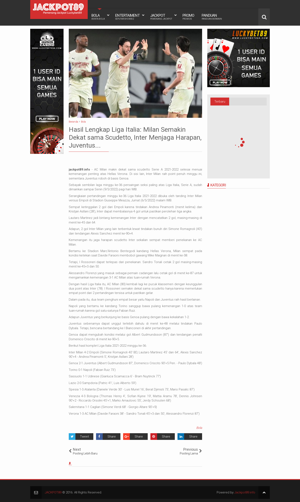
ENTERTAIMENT (127, 16)
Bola (199, 428)
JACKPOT (161, 16)
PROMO (188, 16)
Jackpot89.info (244, 492)
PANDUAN (212, 16)
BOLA (98, 16)
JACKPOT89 (53, 492)
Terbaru (219, 101)
